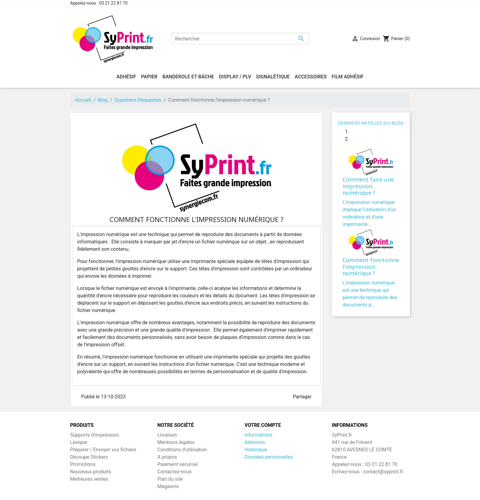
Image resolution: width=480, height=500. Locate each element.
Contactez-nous (174, 472)
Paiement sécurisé (177, 464)
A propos (167, 457)
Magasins (168, 486)
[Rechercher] (240, 38)
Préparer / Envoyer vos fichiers (103, 450)
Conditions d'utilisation (182, 450)
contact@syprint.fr (383, 472)
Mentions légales (175, 442)
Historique (256, 450)
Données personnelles (269, 457)
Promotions (83, 464)
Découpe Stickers (89, 457)
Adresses (255, 442)
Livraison (167, 435)
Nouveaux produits (90, 472)
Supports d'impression (94, 435)
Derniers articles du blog (370, 123)
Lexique (78, 442)
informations (258, 435)
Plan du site (170, 479)
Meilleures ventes (89, 479)
